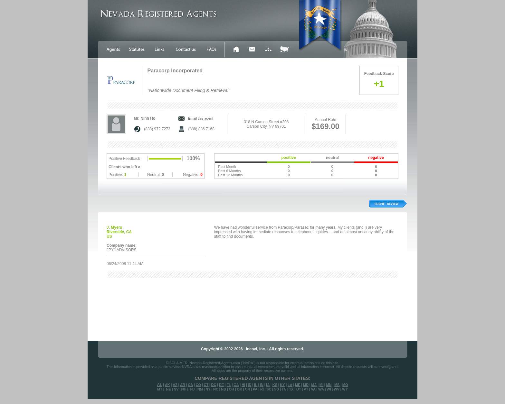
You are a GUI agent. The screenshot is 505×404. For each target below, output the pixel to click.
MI (321, 385)
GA (236, 385)
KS (274, 385)
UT (298, 389)
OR (247, 389)
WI (329, 389)
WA (321, 389)
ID (249, 385)
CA (190, 385)
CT (206, 385)
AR (182, 385)
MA (314, 385)
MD (306, 385)
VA (313, 389)
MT (159, 389)
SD (276, 389)
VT (306, 389)
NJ (192, 389)
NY (207, 389)
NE (168, 389)
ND (223, 389)
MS (337, 385)
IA (268, 385)
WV (336, 389)
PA (255, 389)
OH (231, 389)
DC (213, 385)
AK (167, 385)
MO (345, 385)
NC (215, 389)
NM (200, 389)
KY (282, 385)
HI (243, 385)
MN (328, 385)
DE (221, 385)
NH (183, 389)
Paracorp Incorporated (175, 70)
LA (290, 385)
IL (255, 385)
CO (198, 385)
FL (228, 385)
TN (284, 389)
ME (297, 385)
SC (268, 389)
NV (176, 389)
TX (291, 389)
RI (262, 389)
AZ (175, 385)
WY (345, 389)
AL (159, 384)
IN (261, 385)
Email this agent (200, 118)
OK (239, 389)
